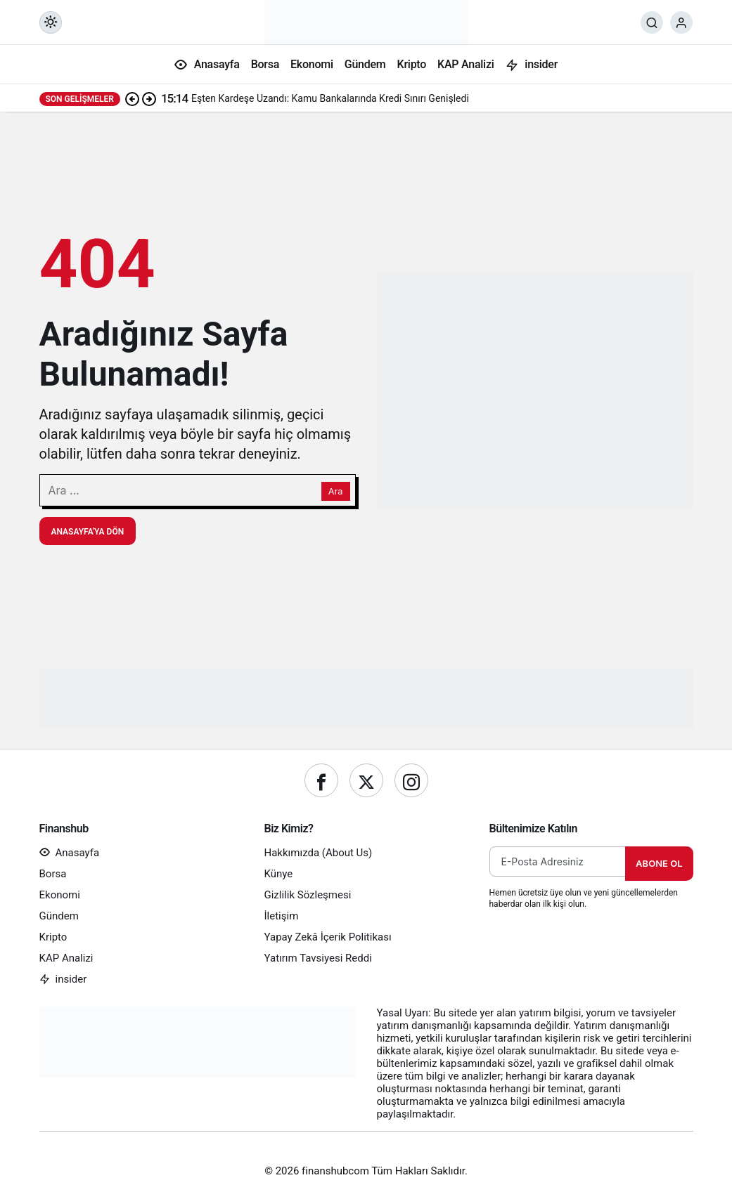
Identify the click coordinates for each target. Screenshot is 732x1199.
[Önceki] (132, 98)
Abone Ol (659, 863)
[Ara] (652, 22)
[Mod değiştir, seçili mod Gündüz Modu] (50, 22)
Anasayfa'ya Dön (87, 532)
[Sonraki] (149, 98)
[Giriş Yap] (681, 22)
